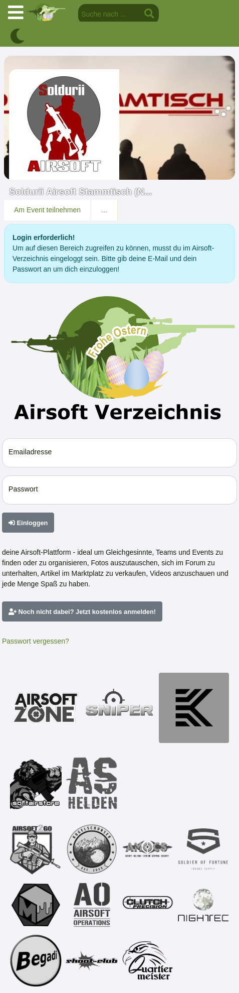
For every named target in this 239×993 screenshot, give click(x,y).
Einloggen (28, 523)
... (104, 210)
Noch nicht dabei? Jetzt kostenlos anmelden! (82, 611)
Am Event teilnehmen (47, 210)
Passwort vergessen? (35, 641)
